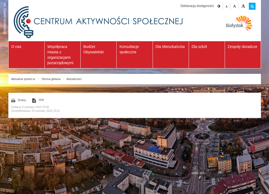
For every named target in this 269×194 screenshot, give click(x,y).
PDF (38, 100)
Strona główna (51, 79)
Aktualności (73, 79)
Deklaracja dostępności (197, 6)
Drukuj (18, 100)
